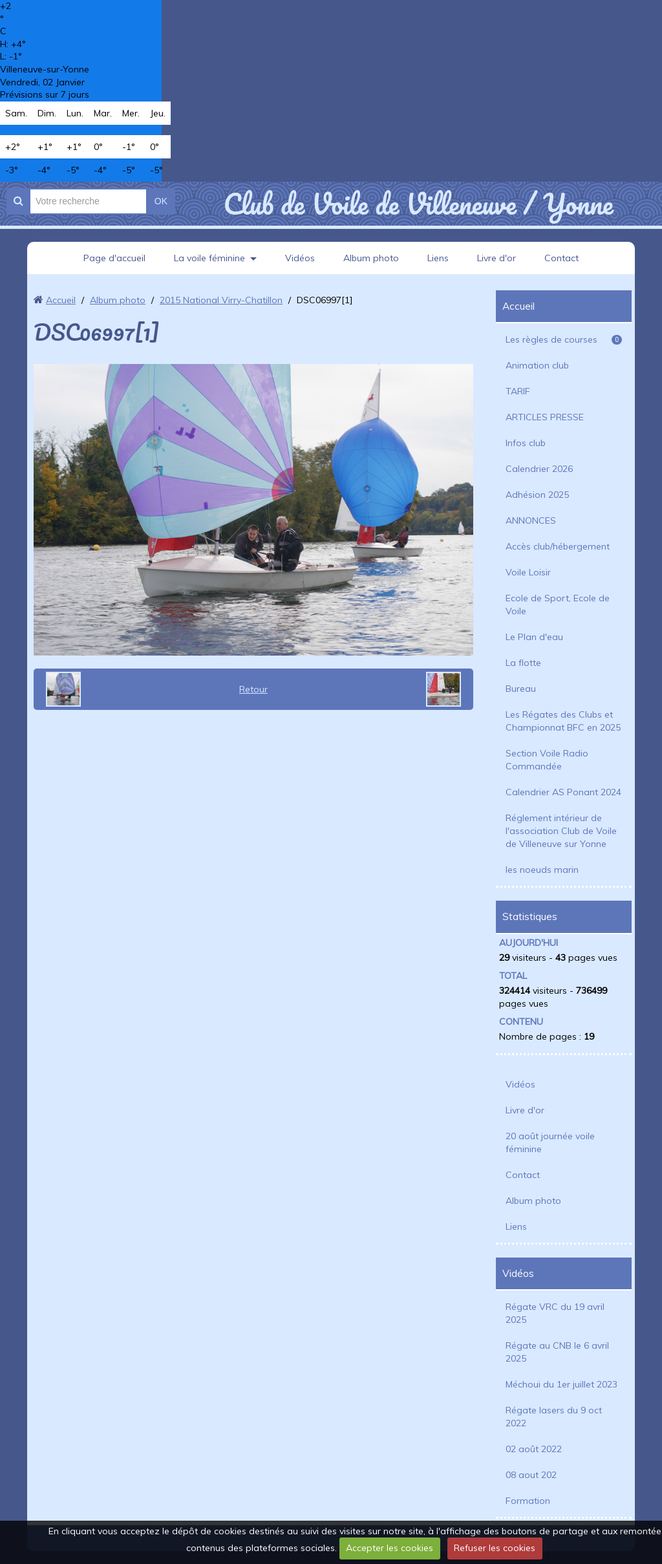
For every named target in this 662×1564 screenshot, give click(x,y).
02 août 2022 (534, 1449)
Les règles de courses (564, 339)
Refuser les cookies (494, 1548)
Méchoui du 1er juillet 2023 (561, 1384)
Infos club (526, 443)
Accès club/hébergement (558, 546)
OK (161, 201)
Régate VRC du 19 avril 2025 (555, 1313)
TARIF (518, 391)
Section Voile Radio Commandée (547, 759)
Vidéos (300, 258)
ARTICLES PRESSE (545, 417)
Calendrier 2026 (539, 469)
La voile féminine (209, 258)
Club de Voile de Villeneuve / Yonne (418, 203)
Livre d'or (496, 258)
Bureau (521, 688)
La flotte (523, 663)
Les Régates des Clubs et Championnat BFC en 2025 (563, 721)
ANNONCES (531, 520)
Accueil (61, 300)
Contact (561, 258)
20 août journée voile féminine (550, 1142)
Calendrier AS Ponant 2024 (563, 792)
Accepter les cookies (389, 1548)
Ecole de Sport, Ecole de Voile (558, 604)
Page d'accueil (114, 258)
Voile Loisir (528, 572)
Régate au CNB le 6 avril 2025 (557, 1352)
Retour (253, 689)
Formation (528, 1500)
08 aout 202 (531, 1475)
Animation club (537, 365)
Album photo (371, 258)
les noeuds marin (542, 869)
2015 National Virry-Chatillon (221, 300)
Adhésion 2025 (537, 494)
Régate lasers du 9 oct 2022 (554, 1416)
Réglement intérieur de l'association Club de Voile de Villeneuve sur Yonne (561, 831)
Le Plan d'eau (534, 637)
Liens (438, 258)
